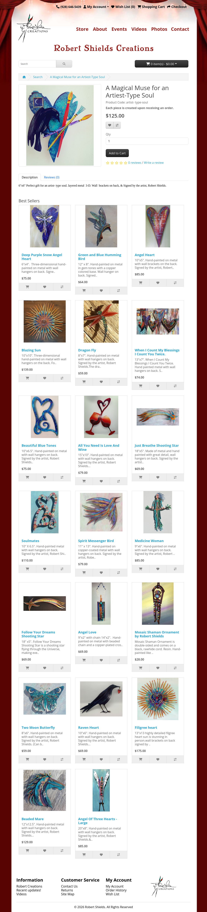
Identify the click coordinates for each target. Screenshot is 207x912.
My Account (115, 886)
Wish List (112, 894)
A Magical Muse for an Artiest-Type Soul (77, 77)
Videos (139, 29)
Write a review (154, 163)
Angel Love (87, 632)
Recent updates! (28, 890)
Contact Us (69, 886)
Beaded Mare (33, 819)
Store (82, 29)
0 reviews (134, 163)
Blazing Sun (31, 350)
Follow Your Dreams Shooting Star (38, 634)
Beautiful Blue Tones (39, 445)
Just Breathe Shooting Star (157, 445)
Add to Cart (117, 153)
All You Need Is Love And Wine (98, 447)
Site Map (67, 894)
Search (38, 77)
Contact (180, 29)
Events (119, 29)
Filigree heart (146, 727)
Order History (116, 890)
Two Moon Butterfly (38, 727)
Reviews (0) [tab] (51, 177)
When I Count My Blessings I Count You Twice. (157, 352)
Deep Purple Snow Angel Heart (42, 257)
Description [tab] (30, 177)
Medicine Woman (149, 541)
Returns (67, 890)
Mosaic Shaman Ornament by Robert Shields (157, 634)
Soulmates (30, 541)
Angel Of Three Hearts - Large (97, 821)
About (100, 29)
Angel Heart (145, 255)
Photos (159, 29)
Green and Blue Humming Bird (99, 257)
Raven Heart (88, 727)
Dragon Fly (87, 350)
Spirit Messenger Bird (96, 541)
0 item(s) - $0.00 (160, 64)
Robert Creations (29, 886)
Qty (108, 134)
